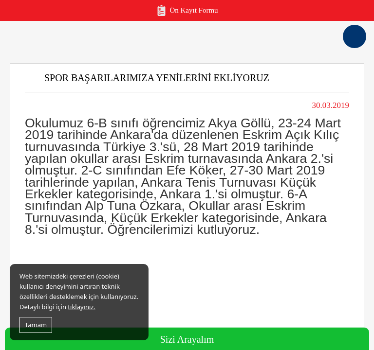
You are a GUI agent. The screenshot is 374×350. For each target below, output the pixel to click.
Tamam (36, 324)
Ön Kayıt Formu (187, 10)
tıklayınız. (81, 306)
